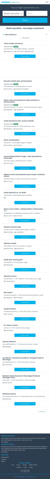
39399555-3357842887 (22, 89)
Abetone (38, 446)
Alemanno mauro (10, 276)
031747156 (9, 216)
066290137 (9, 129)
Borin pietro (8, 292)
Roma (12, 448)
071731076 (9, 181)
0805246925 (9, 265)
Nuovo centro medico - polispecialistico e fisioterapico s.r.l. (24, 210)
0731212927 (9, 163)
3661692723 (19, 129)
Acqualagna (4, 450)
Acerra (2, 448)
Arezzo (20, 450)
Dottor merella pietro (12, 140)
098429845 (8, 346)
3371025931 (19, 297)
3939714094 (20, 51)
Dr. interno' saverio (11, 325)
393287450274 (10, 281)
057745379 (9, 89)
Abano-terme (13, 446)
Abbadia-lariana (31, 446)
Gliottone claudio (10, 243)
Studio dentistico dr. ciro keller (15, 192)
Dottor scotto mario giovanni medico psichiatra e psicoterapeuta (22, 101)
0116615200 (8, 364)
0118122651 (9, 314)
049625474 (9, 297)
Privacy (25, 467)
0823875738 (9, 248)
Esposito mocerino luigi (13, 227)
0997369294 (9, 330)
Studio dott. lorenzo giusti (14, 260)
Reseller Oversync (33, 465)
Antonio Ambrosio (9, 342)
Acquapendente (42, 448)
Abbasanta (7, 448)
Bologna (16, 450)
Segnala (3, 461)
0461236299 (8, 382)
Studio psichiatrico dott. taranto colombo (19, 121)
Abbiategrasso (44, 446)
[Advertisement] (24, 69)
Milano (26, 448)
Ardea (23, 450)
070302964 (9, 145)
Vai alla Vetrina (25, 56)
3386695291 (9, 110)
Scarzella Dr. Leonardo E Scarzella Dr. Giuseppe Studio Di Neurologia (24, 358)
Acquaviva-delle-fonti (33, 448)
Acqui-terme (10, 450)
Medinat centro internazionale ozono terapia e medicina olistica (21, 175)
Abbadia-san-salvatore (22, 446)
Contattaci (3, 459)
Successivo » (42, 411)
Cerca (25, 20)
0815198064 (9, 232)
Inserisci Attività (5, 457)
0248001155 (9, 51)
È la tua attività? (25, 351)
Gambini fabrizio (10, 309)
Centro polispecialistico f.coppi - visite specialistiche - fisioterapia (24, 157)
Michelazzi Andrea (10, 394)
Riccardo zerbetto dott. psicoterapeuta (18, 81)
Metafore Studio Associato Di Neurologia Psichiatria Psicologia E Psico (22, 377)
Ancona (16, 448)
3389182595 (20, 232)
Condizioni (18, 467)
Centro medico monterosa (14, 43)
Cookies (31, 467)
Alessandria (21, 448)
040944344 (8, 399)
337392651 (19, 145)
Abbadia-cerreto (5, 446)
